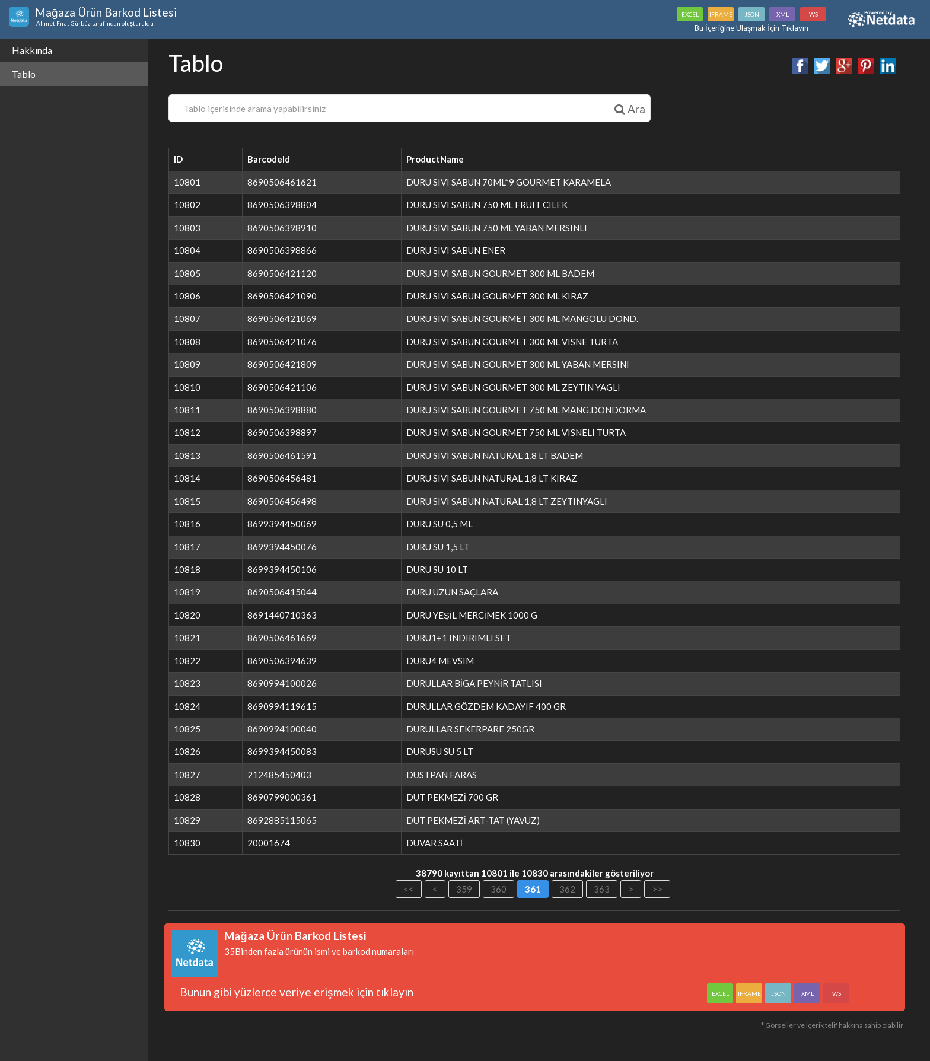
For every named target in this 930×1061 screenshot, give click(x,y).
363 (602, 889)
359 (465, 889)
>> (657, 889)
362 (568, 889)
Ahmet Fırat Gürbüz (63, 23)
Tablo (24, 73)
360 (499, 889)
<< (409, 889)
